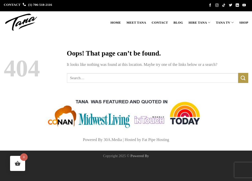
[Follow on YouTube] (244, 5)
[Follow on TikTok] (224, 5)
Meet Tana (136, 22)
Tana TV (225, 22)
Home (115, 22)
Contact (160, 22)
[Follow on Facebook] (211, 5)
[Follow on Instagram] (217, 5)
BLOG (178, 22)
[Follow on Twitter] (231, 5)
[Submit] (243, 78)
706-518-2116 (42, 5)
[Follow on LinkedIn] (238, 5)
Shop (243, 22)
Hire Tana (200, 22)
